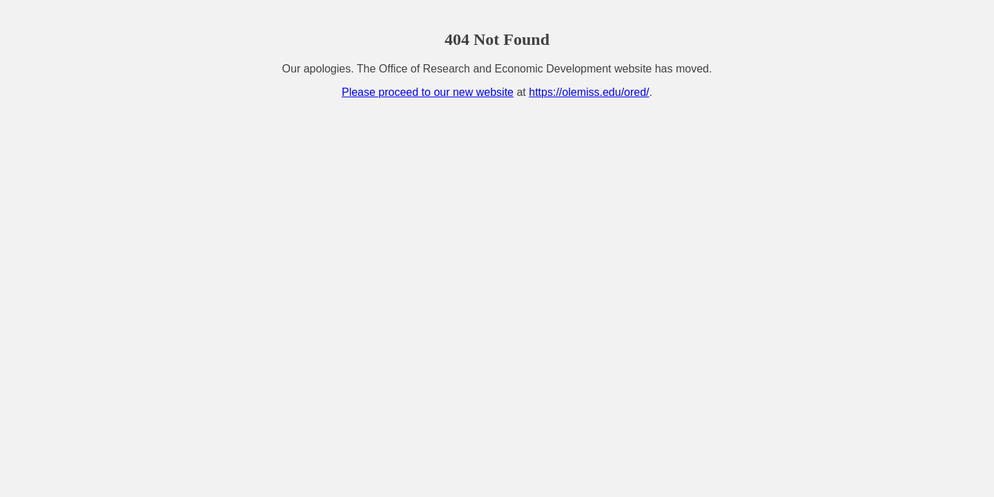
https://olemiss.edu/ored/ (589, 92)
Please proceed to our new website (428, 92)
